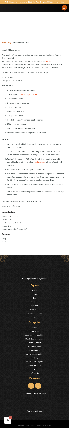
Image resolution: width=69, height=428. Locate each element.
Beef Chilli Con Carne (10, 217)
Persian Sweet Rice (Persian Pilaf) (15, 229)
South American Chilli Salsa (12, 223)
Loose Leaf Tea (35, 365)
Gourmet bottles (34, 347)
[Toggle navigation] (64, 7)
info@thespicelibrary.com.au (34, 279)
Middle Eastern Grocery (34, 339)
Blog (9, 43)
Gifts (34, 369)
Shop (34, 298)
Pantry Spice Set (34, 343)
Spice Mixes (34, 331)
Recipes (5, 242)
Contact (34, 306)
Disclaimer (34, 309)
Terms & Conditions (34, 313)
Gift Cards (34, 373)
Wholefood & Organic (34, 362)
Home (4, 43)
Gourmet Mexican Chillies (34, 335)
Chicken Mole (7, 220)
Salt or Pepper (34, 350)
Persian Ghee (39, 162)
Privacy (34, 317)
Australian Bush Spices (34, 354)
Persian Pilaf (7, 226)
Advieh (49, 61)
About (34, 294)
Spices (34, 327)
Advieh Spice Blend (29, 94)
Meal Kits (34, 358)
